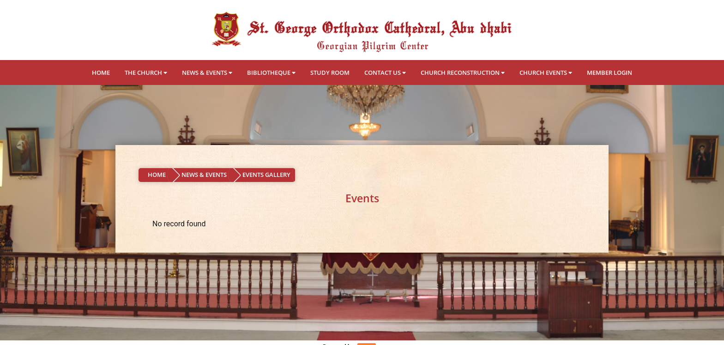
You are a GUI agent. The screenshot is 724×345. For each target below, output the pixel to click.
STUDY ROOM (330, 72)
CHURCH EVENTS (545, 72)
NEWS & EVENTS (207, 72)
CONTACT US (385, 72)
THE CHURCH (146, 72)
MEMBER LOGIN (609, 72)
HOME (101, 72)
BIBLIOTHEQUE (271, 72)
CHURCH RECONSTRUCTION (463, 72)
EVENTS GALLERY (266, 174)
